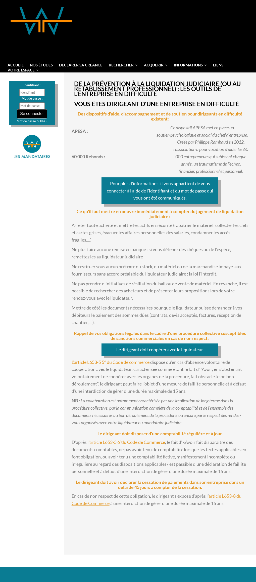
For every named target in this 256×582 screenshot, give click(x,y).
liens (218, 65)
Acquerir (156, 65)
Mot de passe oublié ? (32, 121)
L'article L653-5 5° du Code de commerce (110, 362)
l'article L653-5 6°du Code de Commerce (126, 442)
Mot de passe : (32, 98)
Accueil (16, 65)
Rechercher (123, 65)
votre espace (23, 70)
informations (190, 65)
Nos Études (41, 65)
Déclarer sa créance (81, 65)
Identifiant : (32, 85)
